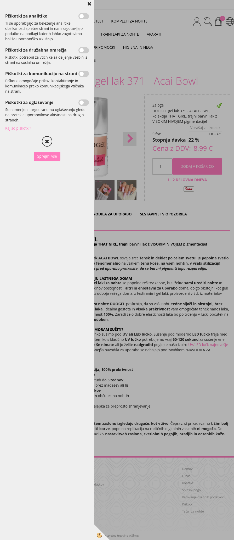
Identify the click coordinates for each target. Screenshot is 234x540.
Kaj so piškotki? (18, 128)
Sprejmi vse (47, 156)
